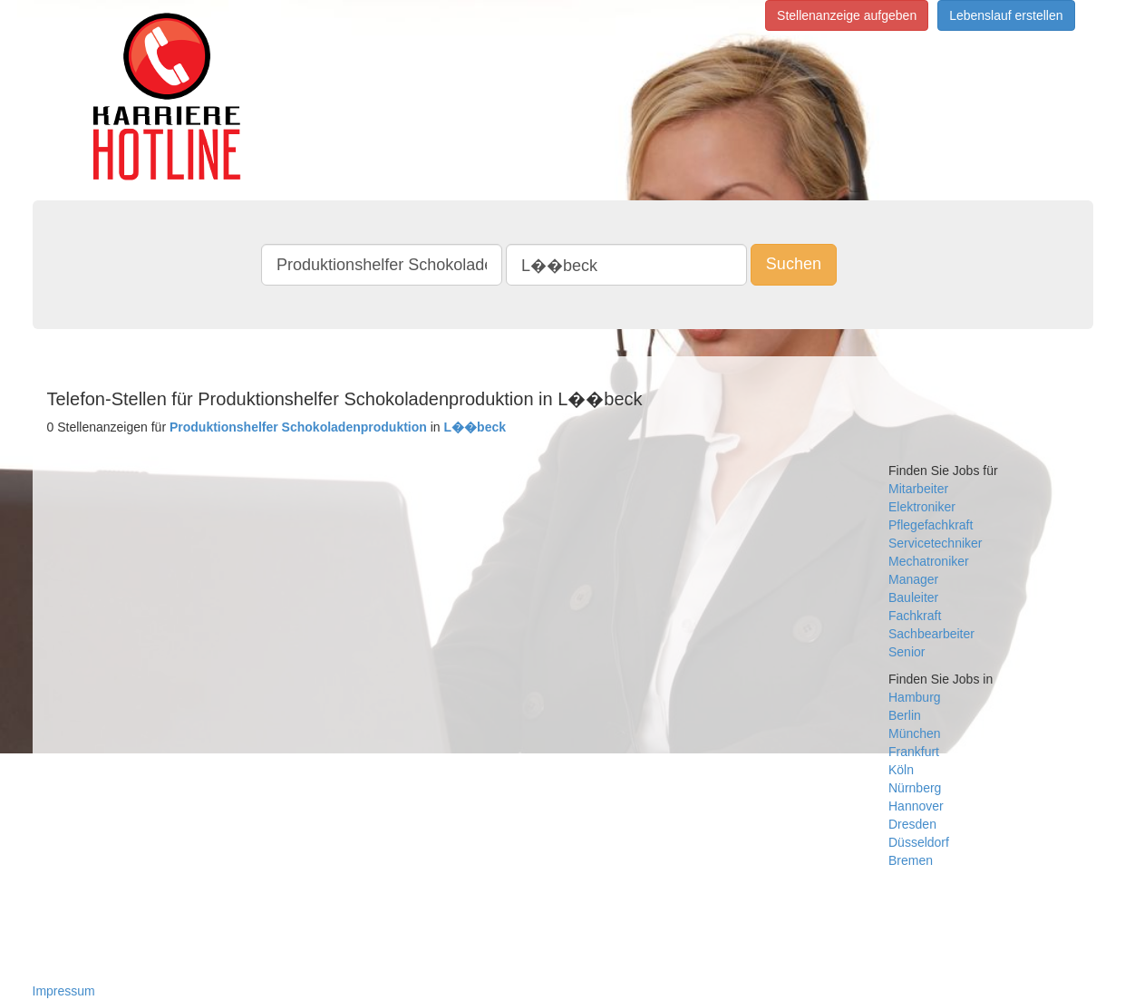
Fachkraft (914, 615)
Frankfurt (913, 751)
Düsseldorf (918, 842)
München (914, 733)
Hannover (916, 806)
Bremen (910, 860)
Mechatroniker (928, 561)
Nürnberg (914, 788)
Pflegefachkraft (930, 525)
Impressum (64, 991)
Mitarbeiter (918, 488)
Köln (901, 769)
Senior (906, 652)
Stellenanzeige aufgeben (846, 15)
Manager (913, 579)
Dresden (912, 824)
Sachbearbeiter (931, 633)
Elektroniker (921, 507)
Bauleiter (913, 597)
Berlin (904, 715)
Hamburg (914, 697)
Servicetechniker (935, 543)
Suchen (793, 264)
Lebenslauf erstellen (1005, 15)
